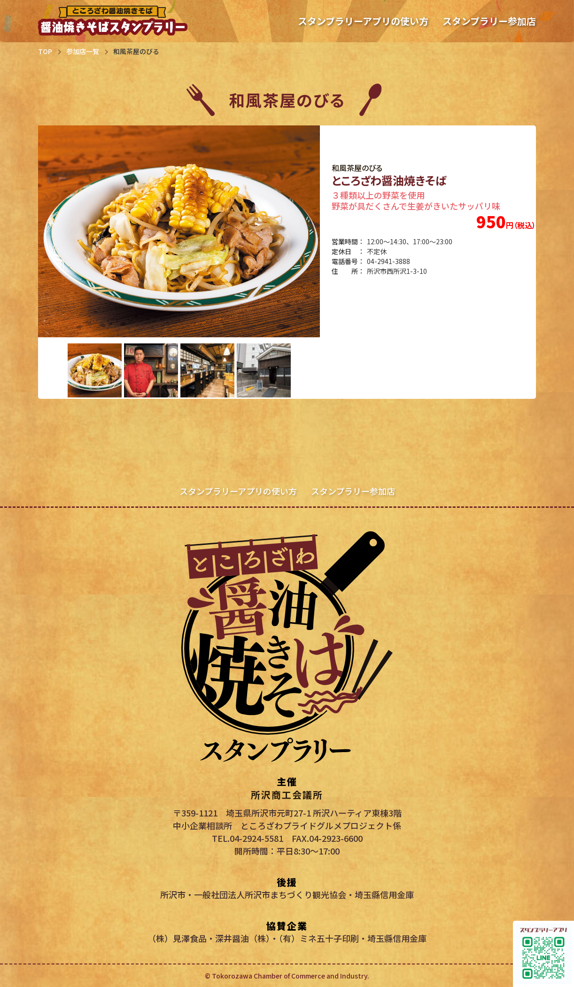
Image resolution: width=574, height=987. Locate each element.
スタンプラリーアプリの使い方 (363, 21)
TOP (45, 51)
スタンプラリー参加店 (489, 21)
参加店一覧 (82, 51)
